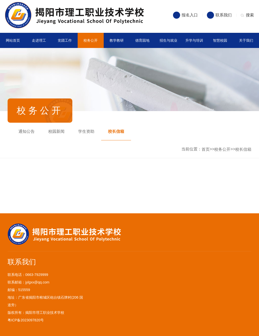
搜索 (250, 15)
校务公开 (90, 40)
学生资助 (86, 131)
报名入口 (190, 15)
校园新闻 (56, 131)
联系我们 (223, 15)
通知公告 (26, 131)
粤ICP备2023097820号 (26, 320)
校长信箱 (116, 131)
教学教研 (117, 40)
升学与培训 (194, 40)
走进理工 (39, 40)
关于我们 (246, 40)
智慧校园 (220, 40)
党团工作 (65, 40)
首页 (206, 149)
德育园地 (142, 40)
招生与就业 (168, 40)
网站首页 (13, 40)
